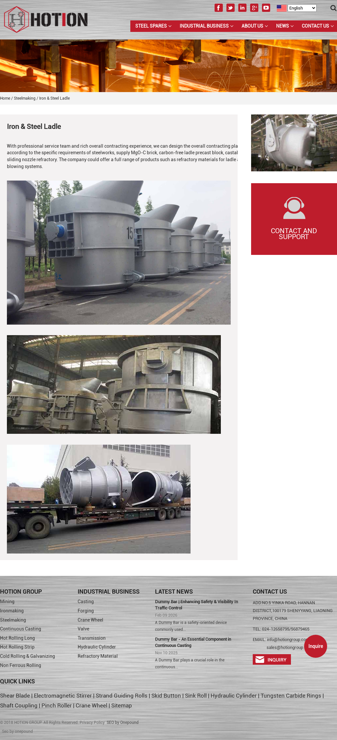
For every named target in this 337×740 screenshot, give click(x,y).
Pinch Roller (56, 705)
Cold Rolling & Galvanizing (27, 656)
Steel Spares (151, 26)
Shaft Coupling (19, 705)
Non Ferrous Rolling (20, 665)
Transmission (92, 638)
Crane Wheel (90, 620)
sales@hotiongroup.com (289, 647)
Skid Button (166, 695)
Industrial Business (204, 26)
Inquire (315, 646)
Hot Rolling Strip (17, 647)
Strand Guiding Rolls (122, 695)
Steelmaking (13, 620)
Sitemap (121, 705)
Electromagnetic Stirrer (63, 695)
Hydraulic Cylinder (97, 647)
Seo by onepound (17, 731)
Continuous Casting (20, 628)
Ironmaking (12, 610)
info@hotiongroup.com (288, 639)
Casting (86, 601)
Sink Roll (196, 695)
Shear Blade (15, 695)
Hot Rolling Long (17, 638)
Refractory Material (98, 656)
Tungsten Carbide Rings (291, 695)
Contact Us (315, 26)
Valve (83, 628)
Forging (86, 610)
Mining (7, 601)
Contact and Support (294, 234)
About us (252, 26)
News (282, 26)
